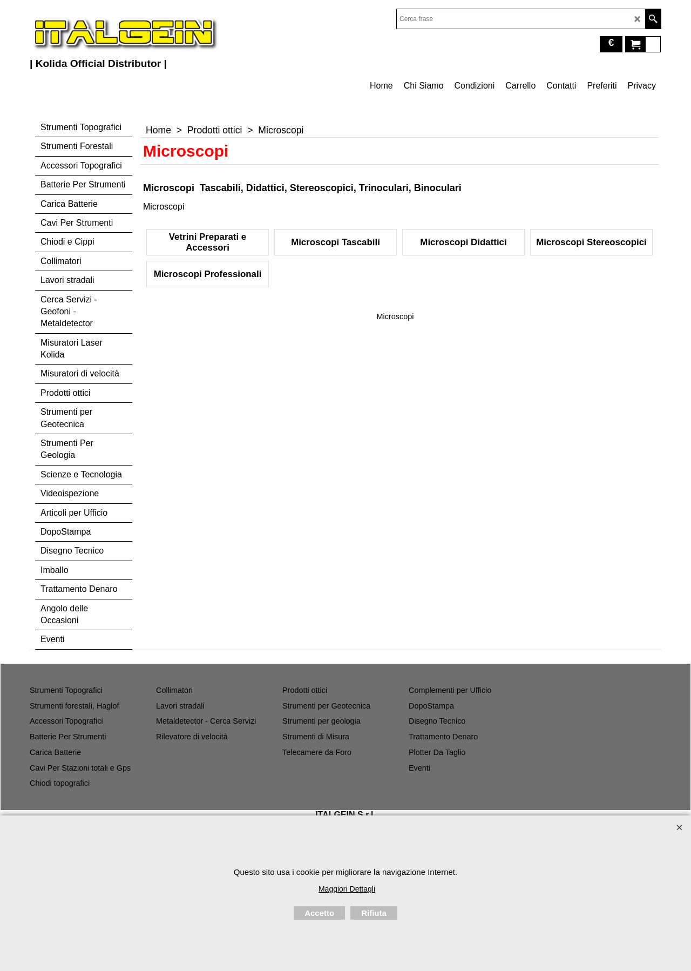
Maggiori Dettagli (347, 889)
